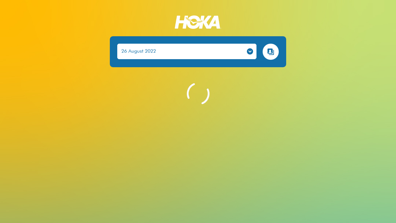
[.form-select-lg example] (186, 51)
